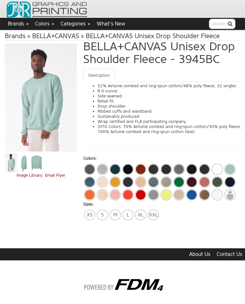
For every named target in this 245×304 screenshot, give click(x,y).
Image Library (29, 175)
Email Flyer (55, 175)
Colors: (90, 158)
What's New (111, 23)
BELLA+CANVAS (55, 36)
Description (99, 75)
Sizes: (88, 204)
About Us (199, 254)
